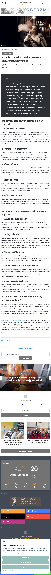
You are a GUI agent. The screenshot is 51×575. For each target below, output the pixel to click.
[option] (25, 377)
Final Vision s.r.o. (17, 572)
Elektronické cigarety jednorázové (11, 320)
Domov (4, 49)
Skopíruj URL (25, 358)
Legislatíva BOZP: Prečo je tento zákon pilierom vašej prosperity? (25, 379)
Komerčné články (12, 49)
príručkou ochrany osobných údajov (32, 404)
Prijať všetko (25, 567)
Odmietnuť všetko (25, 562)
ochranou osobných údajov (32, 538)
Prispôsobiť (25, 558)
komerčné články (26, 348)
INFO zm (6, 65)
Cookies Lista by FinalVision (8, 570)
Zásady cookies (6, 553)
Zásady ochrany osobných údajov (21, 553)
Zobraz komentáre (25, 451)
